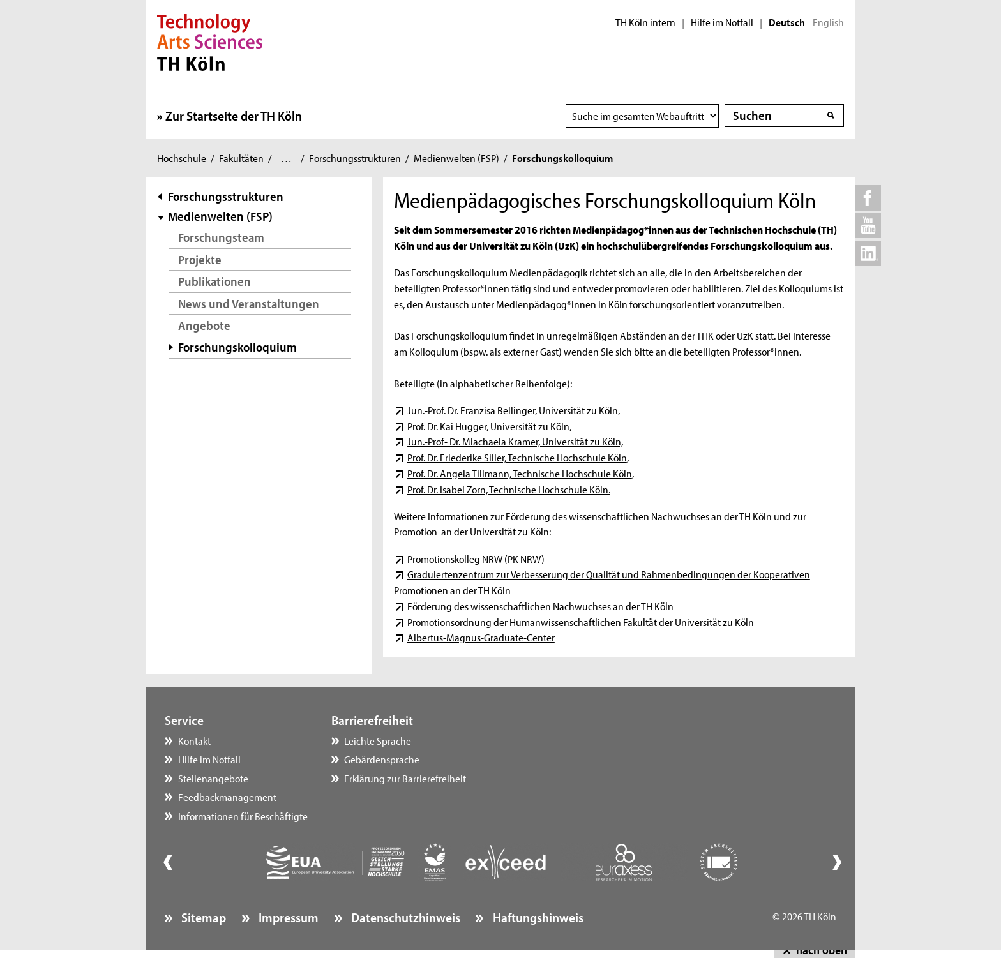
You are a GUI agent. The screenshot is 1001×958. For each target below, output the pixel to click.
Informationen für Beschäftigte (243, 816)
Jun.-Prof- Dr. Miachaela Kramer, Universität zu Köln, (515, 441)
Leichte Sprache (377, 740)
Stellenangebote (213, 778)
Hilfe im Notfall (722, 22)
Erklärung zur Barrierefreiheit (405, 778)
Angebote (204, 325)
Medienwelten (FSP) (456, 158)
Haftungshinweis (536, 917)
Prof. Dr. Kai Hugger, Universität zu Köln (488, 426)
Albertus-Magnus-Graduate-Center (481, 637)
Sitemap (202, 917)
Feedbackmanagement (227, 797)
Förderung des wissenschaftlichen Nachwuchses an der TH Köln (540, 606)
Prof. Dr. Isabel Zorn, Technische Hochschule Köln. (508, 489)
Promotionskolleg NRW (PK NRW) (476, 558)
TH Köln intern (645, 22)
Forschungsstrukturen (355, 158)
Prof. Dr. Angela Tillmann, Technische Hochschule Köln (519, 473)
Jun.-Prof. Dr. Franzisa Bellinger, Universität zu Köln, (513, 410)
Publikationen (214, 281)
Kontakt (194, 740)
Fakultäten (241, 158)
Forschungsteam (221, 237)
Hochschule (181, 158)
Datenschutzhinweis (404, 917)
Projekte (200, 259)
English (828, 22)
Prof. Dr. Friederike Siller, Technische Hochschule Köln (517, 457)
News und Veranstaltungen (248, 303)
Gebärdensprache (381, 759)
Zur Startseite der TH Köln (233, 115)
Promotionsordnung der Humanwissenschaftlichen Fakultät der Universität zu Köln (580, 622)
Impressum (287, 917)
